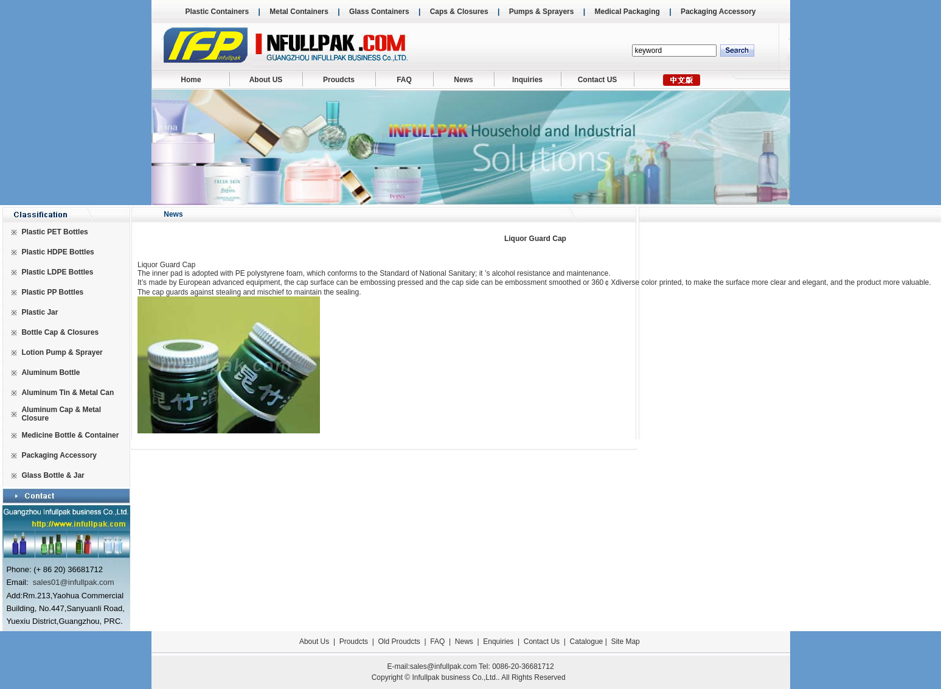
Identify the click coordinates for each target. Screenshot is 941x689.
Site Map (625, 641)
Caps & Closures (459, 11)
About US (266, 79)
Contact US (597, 79)
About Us (314, 641)
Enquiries (497, 641)
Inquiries (527, 79)
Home (191, 79)
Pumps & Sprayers (541, 11)
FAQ (404, 79)
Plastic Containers (217, 11)
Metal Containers (298, 11)
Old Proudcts (399, 641)
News (463, 79)
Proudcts (339, 79)
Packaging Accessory (718, 11)
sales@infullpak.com (443, 666)
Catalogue (586, 641)
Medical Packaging (626, 11)
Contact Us (542, 641)
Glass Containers (379, 11)
